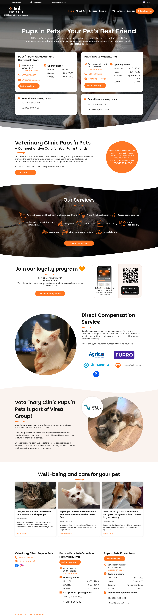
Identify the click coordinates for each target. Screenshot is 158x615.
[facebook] (17, 566)
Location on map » (30, 70)
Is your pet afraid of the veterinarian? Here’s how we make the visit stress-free (78, 514)
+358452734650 (29, 75)
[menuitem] (71, 11)
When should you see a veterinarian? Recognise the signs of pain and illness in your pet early (122, 514)
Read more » (23, 533)
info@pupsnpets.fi (27, 561)
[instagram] (22, 566)
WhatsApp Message (31, 80)
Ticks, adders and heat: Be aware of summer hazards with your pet (34, 513)
